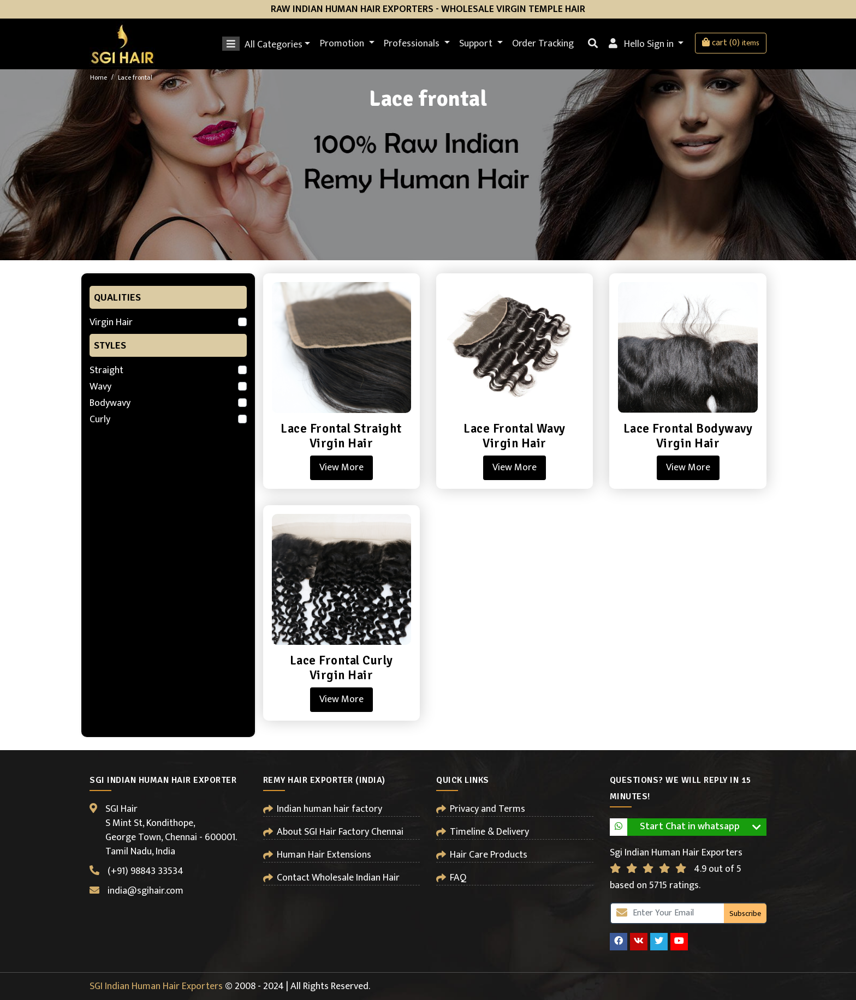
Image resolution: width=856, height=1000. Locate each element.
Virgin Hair (111, 322)
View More (341, 467)
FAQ (458, 878)
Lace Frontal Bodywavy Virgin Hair (688, 436)
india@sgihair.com (145, 891)
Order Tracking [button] (543, 43)
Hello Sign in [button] (642, 44)
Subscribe (745, 913)
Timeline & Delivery (489, 832)
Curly (100, 419)
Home (98, 77)
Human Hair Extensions (324, 855)
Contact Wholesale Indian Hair (338, 878)
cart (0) (730, 42)
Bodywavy (110, 403)
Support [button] (477, 43)
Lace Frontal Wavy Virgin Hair (514, 436)
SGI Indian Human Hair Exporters (156, 986)
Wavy (100, 387)
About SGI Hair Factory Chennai (340, 832)
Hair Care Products (488, 855)
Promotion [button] (343, 43)
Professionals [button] (413, 43)
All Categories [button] (267, 44)
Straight (106, 370)
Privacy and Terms (487, 809)
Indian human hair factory (329, 809)
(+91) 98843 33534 (145, 871)
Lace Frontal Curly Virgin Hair (341, 668)
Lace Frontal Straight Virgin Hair (341, 436)
